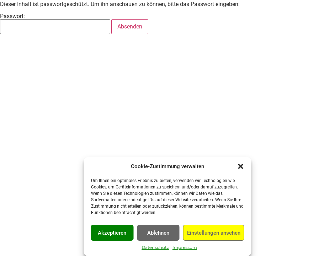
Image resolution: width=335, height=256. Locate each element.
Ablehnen (158, 233)
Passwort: (55, 24)
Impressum (184, 247)
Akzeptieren (112, 233)
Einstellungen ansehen (213, 233)
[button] (240, 166)
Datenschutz (155, 247)
